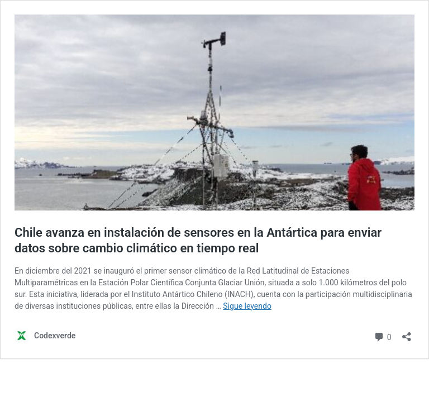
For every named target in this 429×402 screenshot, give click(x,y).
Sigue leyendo (247, 306)
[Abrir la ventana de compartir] (406, 333)
